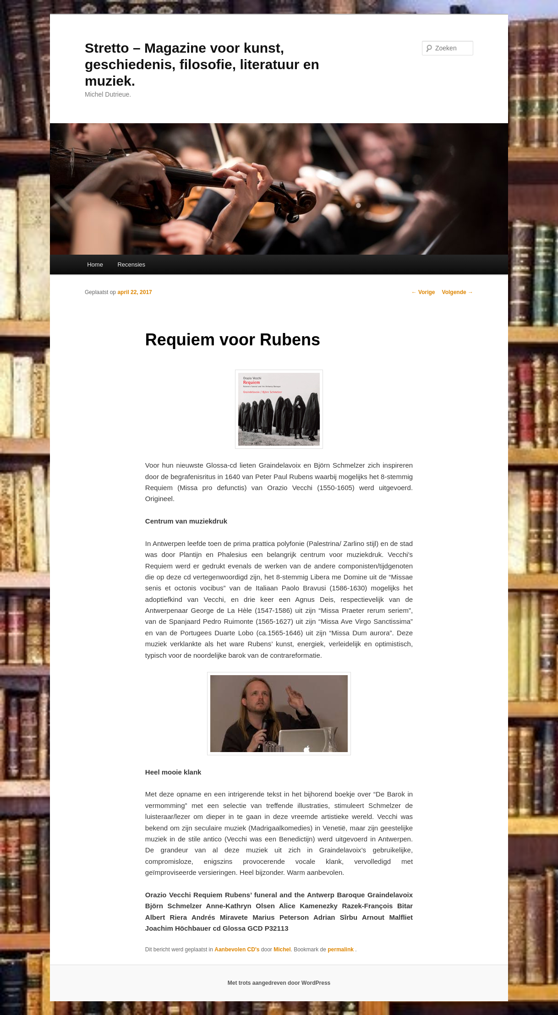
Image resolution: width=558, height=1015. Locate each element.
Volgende (457, 292)
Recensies (131, 264)
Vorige (423, 292)
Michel (282, 949)
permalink (341, 949)
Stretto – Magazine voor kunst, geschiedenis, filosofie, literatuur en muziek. (202, 64)
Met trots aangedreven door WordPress (279, 983)
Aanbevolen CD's (236, 949)
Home (95, 264)
